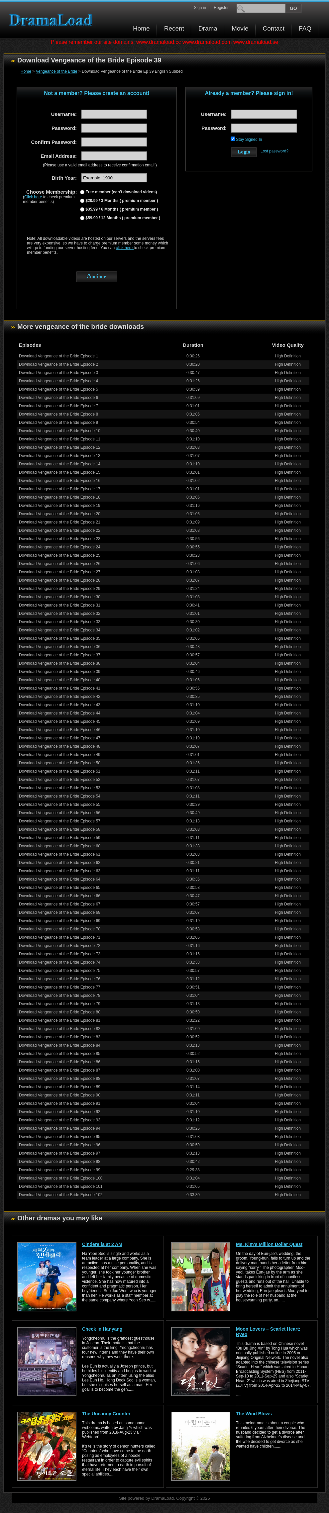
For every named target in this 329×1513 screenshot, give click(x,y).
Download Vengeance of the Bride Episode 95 (59, 1136)
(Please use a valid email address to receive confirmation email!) (100, 165)
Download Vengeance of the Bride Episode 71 (59, 937)
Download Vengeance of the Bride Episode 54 (59, 796)
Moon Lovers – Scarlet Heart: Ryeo (268, 1331)
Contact (273, 28)
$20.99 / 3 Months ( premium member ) (121, 200)
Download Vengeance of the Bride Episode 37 (59, 655)
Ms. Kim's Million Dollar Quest (269, 1244)
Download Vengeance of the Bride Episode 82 (59, 1028)
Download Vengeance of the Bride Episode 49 (59, 754)
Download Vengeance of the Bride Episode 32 (59, 613)
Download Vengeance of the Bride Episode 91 (59, 1103)
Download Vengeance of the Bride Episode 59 (59, 837)
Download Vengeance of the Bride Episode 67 (59, 904)
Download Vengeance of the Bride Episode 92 (59, 1111)
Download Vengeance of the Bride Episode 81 (59, 1020)
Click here (33, 197)
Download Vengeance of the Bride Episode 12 (59, 447)
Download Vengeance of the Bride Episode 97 (59, 1153)
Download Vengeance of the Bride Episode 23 (59, 538)
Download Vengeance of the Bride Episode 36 (59, 646)
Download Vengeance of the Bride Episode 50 (59, 763)
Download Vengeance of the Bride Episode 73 (59, 954)
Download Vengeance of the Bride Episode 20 (59, 514)
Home (141, 28)
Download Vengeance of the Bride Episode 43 (59, 705)
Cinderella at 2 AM (102, 1244)
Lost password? (274, 151)
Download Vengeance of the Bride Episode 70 (59, 929)
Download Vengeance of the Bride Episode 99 (59, 1170)
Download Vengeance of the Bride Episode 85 (59, 1053)
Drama (207, 28)
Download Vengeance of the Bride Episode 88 (59, 1078)
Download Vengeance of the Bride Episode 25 (59, 555)
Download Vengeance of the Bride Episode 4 (58, 381)
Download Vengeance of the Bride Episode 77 (59, 987)
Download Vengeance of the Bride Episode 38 (59, 663)
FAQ (305, 28)
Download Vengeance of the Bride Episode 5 (58, 389)
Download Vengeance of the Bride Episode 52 (59, 779)
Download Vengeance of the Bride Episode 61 (59, 854)
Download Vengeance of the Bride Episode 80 (59, 1012)
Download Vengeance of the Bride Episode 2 (58, 364)
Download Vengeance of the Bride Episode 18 (59, 497)
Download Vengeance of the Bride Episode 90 (59, 1095)
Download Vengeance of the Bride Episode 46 (59, 729)
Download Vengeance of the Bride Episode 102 (61, 1194)
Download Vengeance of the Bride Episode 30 (59, 597)
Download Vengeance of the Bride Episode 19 (59, 505)
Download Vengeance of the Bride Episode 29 (59, 588)
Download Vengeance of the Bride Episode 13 (59, 455)
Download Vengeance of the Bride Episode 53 (59, 788)
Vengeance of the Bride (56, 71)
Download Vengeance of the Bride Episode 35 (59, 638)
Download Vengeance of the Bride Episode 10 (59, 430)
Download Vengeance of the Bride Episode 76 (59, 979)
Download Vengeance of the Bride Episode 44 (59, 713)
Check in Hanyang (102, 1329)
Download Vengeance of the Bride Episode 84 (59, 1045)
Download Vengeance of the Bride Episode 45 (59, 721)
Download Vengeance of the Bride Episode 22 (59, 530)
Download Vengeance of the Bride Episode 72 (59, 945)
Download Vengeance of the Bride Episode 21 (59, 522)
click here (125, 247)
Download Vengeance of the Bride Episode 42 (59, 696)
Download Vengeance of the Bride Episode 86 (59, 1062)
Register (221, 7)
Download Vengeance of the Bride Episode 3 (58, 372)
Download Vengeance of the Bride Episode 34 (59, 630)
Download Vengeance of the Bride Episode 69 (59, 920)
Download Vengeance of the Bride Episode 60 (59, 846)
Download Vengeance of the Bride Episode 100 (61, 1178)
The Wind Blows (254, 1413)
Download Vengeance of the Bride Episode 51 (59, 771)
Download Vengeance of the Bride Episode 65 (59, 887)
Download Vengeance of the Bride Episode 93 (59, 1120)
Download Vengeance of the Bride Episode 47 (59, 738)
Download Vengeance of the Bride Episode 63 (59, 871)
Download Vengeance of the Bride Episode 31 (59, 605)
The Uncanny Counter (106, 1413)
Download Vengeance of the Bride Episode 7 (58, 406)
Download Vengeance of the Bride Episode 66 (59, 896)
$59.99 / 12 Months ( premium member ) (122, 218)
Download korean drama (52, 20)
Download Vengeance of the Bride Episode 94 (59, 1128)
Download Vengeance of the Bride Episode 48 (59, 746)
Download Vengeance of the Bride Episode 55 (59, 804)
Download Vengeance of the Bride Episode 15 (59, 472)
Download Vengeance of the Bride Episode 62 (59, 862)
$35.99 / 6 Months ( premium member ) (121, 209)
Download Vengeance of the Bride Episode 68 (59, 912)
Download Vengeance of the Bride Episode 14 (59, 464)
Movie (240, 28)
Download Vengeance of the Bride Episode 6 (58, 397)
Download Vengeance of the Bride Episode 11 (59, 439)
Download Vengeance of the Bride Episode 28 (59, 580)
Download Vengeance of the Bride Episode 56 (59, 812)
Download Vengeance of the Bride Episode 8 (58, 414)
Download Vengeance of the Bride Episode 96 (59, 1145)
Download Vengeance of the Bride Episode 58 (59, 829)
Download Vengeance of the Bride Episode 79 (59, 1003)
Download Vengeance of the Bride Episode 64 (59, 879)
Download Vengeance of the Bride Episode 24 (59, 547)
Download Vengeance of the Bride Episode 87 (59, 1070)
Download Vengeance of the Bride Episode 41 (59, 688)
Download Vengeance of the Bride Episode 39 (59, 671)
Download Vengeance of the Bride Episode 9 (58, 422)
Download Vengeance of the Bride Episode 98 (59, 1161)
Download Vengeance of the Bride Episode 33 (59, 621)
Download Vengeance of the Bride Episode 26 (59, 563)
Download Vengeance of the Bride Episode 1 (58, 356)
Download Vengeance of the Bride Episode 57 (59, 821)
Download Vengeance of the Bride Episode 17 (59, 489)
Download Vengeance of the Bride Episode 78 (59, 995)
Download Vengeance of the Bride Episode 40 (59, 680)
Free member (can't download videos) (120, 192)
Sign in (200, 7)
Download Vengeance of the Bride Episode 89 (59, 1087)
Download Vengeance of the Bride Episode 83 (59, 1037)
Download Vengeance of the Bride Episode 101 (61, 1186)
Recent (174, 28)
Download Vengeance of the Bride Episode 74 (59, 962)
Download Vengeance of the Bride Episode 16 (59, 480)
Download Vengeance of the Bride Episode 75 (59, 970)
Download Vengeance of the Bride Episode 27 (59, 572)
